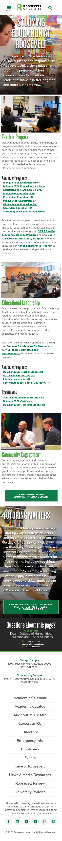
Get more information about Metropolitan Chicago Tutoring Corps (31, 607)
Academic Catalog (30, 706)
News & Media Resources (30, 775)
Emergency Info (30, 741)
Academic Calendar (30, 698)
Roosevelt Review (30, 783)
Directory (30, 732)
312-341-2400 (33, 647)
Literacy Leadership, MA (16, 379)
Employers (30, 749)
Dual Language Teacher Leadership (23, 372)
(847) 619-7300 (29, 682)
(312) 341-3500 (29, 667)
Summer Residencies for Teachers (27, 346)
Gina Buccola (31, 630)
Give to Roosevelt (30, 766)
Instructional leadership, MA (19, 375)
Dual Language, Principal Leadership (24, 404)
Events (30, 758)
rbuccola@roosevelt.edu (33, 644)
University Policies (30, 792)
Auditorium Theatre (30, 715)
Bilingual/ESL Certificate (17, 401)
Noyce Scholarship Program (35, 245)
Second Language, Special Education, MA (26, 382)
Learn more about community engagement (31, 495)
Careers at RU (30, 723)
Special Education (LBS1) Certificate (23, 397)
